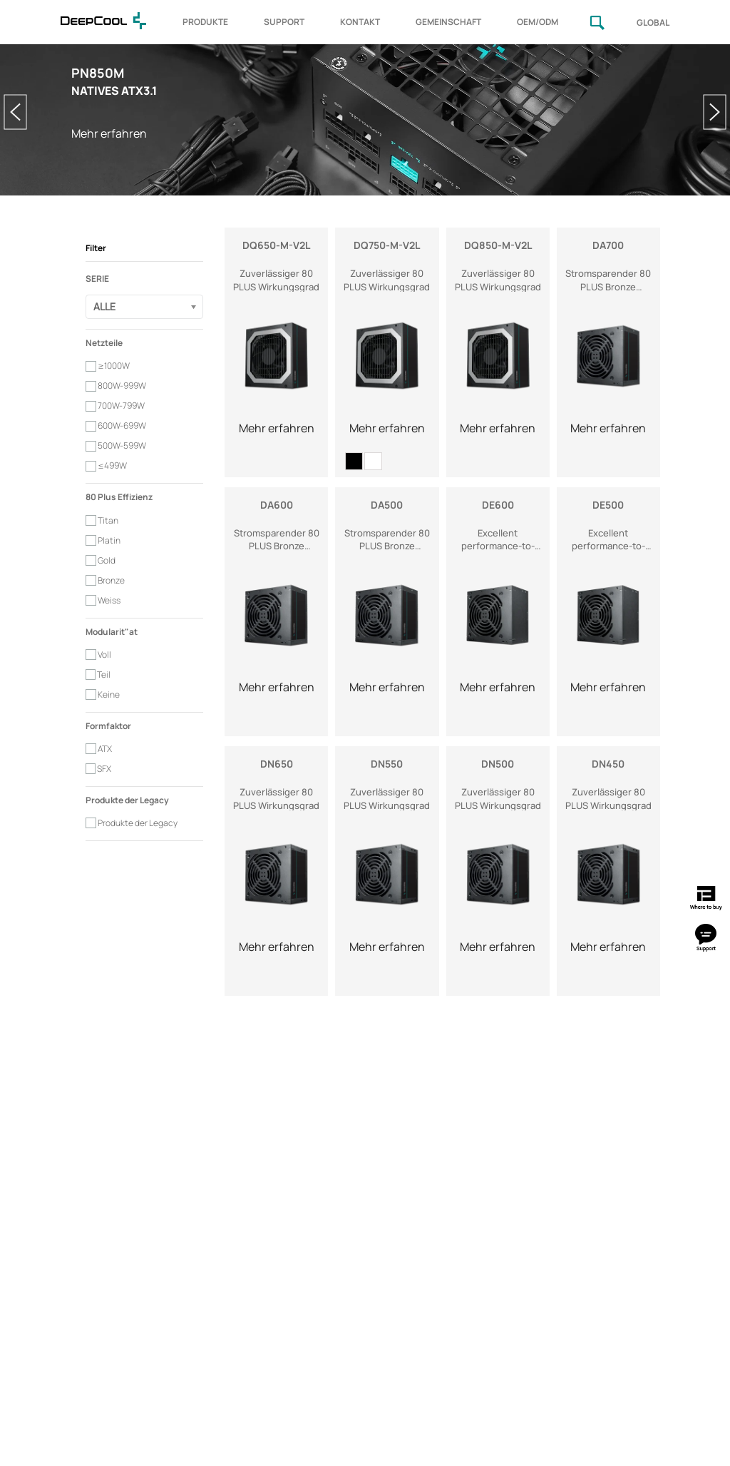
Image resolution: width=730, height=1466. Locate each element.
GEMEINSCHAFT (448, 22)
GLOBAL (653, 22)
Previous (15, 112)
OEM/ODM (537, 22)
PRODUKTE (205, 22)
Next (714, 112)
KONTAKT (360, 22)
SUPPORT (284, 22)
